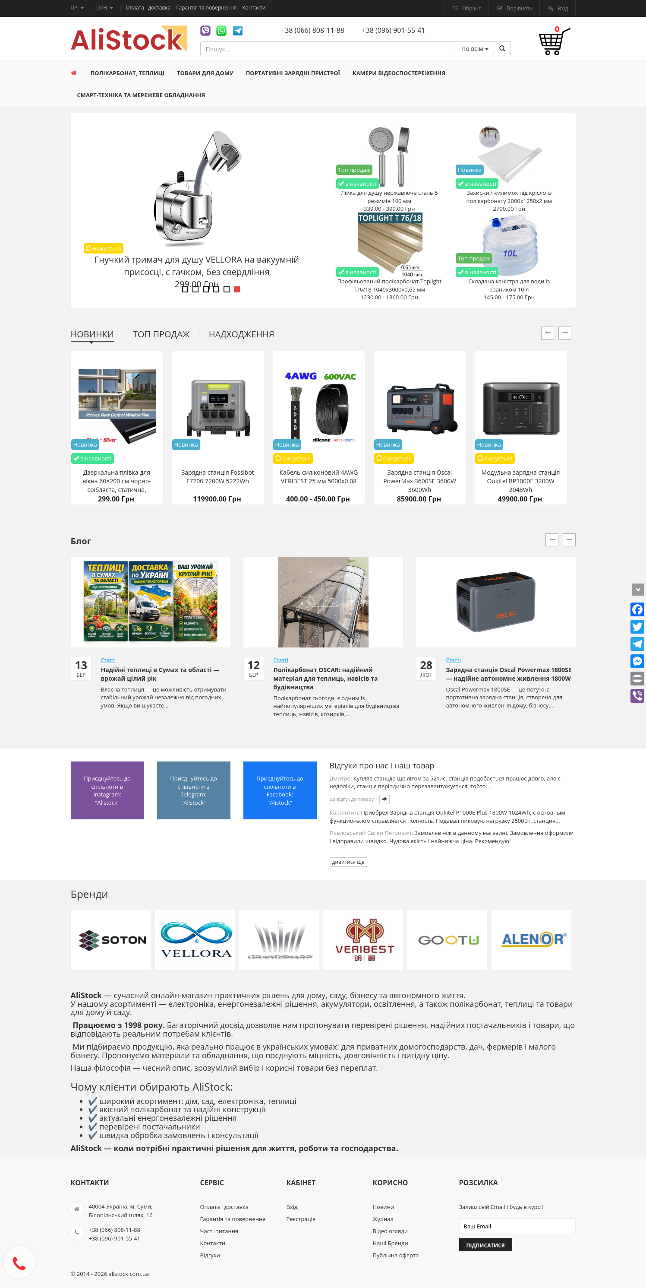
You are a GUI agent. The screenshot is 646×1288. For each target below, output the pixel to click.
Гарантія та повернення (207, 7)
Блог (81, 541)
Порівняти (519, 8)
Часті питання (219, 1231)
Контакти (254, 7)
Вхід (562, 8)
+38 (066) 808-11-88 (312, 30)
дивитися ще (348, 862)
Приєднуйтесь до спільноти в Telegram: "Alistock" (193, 790)
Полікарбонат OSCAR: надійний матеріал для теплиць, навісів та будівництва (326, 678)
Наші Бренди (390, 1243)
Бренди (89, 894)
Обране (471, 8)
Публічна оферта (396, 1255)
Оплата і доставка (149, 7)
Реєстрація (301, 1219)
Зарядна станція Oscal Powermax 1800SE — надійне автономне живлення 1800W (509, 674)
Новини (383, 1207)
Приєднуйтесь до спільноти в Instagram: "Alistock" (107, 790)
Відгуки (210, 1255)
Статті (108, 660)
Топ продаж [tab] (161, 334)
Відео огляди (390, 1231)
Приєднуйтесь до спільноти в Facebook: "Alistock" (279, 790)
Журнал (383, 1219)
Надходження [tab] (241, 334)
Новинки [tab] (92, 334)
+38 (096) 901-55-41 (393, 30)
